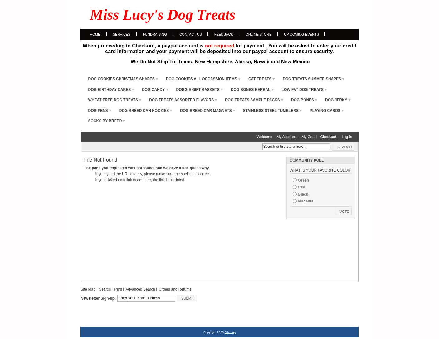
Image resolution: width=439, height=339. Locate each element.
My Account (286, 137)
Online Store (258, 34)
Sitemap (230, 332)
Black (303, 194)
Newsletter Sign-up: (98, 298)
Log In (347, 137)
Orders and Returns (175, 289)
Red (301, 187)
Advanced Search (140, 289)
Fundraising (155, 34)
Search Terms (110, 289)
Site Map (88, 289)
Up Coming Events (301, 34)
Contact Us (190, 34)
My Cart (308, 137)
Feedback (223, 34)
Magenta (306, 201)
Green (303, 180)
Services (121, 34)
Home (95, 34)
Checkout (328, 137)
